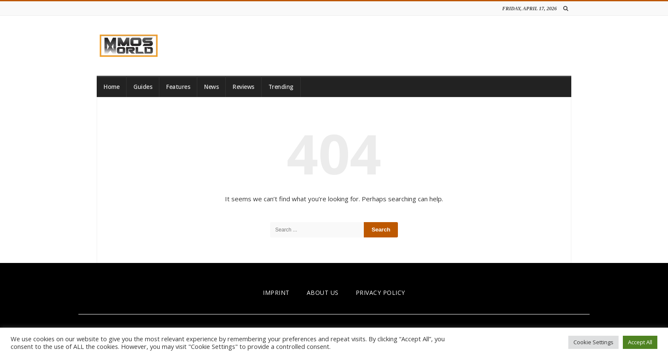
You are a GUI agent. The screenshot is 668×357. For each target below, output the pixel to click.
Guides (142, 87)
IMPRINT (276, 292)
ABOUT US (323, 292)
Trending (281, 87)
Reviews (243, 87)
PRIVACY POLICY (380, 292)
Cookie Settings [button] (593, 342)
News (211, 87)
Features (178, 87)
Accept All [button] (640, 342)
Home (111, 87)
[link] (129, 46)
